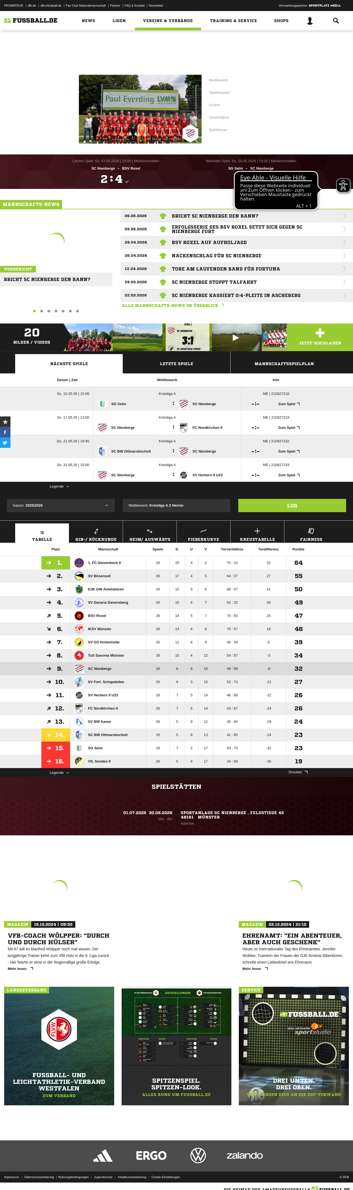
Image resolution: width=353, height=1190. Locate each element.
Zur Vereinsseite (176, 59)
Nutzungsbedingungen (73, 1177)
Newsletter (156, 5)
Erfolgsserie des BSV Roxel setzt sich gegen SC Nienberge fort (237, 229)
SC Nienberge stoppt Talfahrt (214, 282)
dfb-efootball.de (51, 5)
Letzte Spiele (176, 364)
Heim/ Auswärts (150, 534)
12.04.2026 (136, 269)
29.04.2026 (136, 242)
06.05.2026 (136, 216)
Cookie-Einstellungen (165, 1177)
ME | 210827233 (276, 465)
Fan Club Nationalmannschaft (86, 5)
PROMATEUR (13, 5)
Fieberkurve (204, 534)
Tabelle (42, 534)
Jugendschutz (103, 1177)
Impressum (11, 1177)
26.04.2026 (136, 255)
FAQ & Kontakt (135, 5)
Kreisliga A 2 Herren (235, 75)
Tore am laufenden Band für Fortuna (226, 269)
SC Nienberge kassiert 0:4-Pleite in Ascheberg (236, 295)
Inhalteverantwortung (132, 1177)
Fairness (311, 534)
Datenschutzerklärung (39, 1177)
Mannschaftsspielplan (284, 364)
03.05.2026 (136, 229)
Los (292, 505)
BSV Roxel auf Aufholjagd (209, 242)
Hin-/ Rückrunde (96, 534)
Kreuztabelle (257, 534)
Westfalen (183, 41)
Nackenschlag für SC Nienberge (216, 255)
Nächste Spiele (69, 364)
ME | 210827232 (276, 441)
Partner (115, 5)
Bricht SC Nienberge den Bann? (45, 277)
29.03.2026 (136, 282)
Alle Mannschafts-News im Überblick (174, 305)
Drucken (298, 772)
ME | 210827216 (276, 394)
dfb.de (32, 5)
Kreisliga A (167, 394)
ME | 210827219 (276, 417)
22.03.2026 (136, 295)
